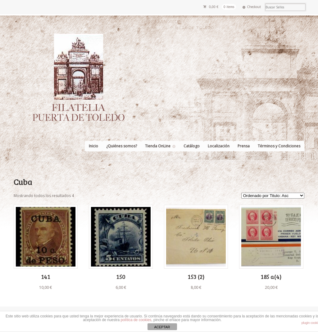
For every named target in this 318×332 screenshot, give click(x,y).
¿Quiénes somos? (121, 146)
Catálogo (192, 146)
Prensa (244, 146)
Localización (218, 146)
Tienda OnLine (157, 146)
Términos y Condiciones (279, 146)
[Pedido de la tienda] (272, 196)
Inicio (93, 146)
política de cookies (136, 320)
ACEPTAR (162, 327)
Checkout (254, 7)
